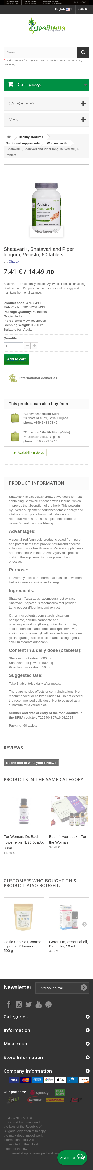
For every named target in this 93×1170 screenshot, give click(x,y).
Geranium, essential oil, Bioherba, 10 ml (68, 944)
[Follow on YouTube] (38, 1004)
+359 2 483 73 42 (45, 422)
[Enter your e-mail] (62, 988)
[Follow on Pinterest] (48, 1004)
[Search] (83, 52)
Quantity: (11, 338)
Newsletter (17, 987)
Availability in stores (28, 452)
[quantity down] (34, 345)
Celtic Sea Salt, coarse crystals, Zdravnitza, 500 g (22, 946)
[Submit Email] (84, 987)
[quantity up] (27, 345)
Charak (14, 261)
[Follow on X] (28, 1004)
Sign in (82, 8)
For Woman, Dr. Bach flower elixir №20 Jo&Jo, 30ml (24, 842)
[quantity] (13, 345)
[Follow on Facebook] (8, 1004)
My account (16, 1044)
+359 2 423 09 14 (45, 441)
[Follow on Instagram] (19, 1004)
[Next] (84, 819)
